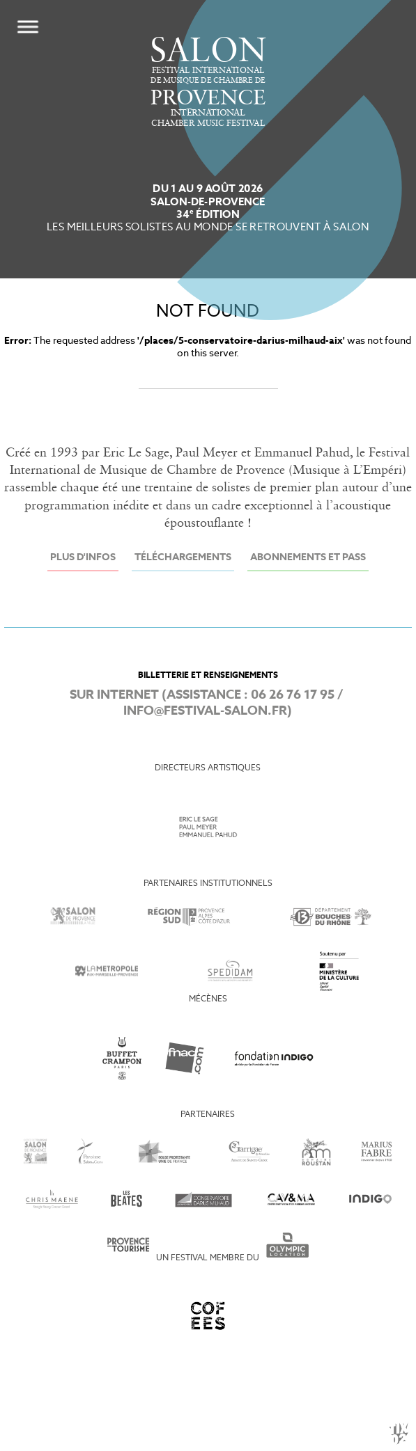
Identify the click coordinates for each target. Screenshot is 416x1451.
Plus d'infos (83, 558)
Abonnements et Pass (308, 558)
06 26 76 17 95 (292, 695)
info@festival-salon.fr (205, 711)
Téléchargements (182, 558)
